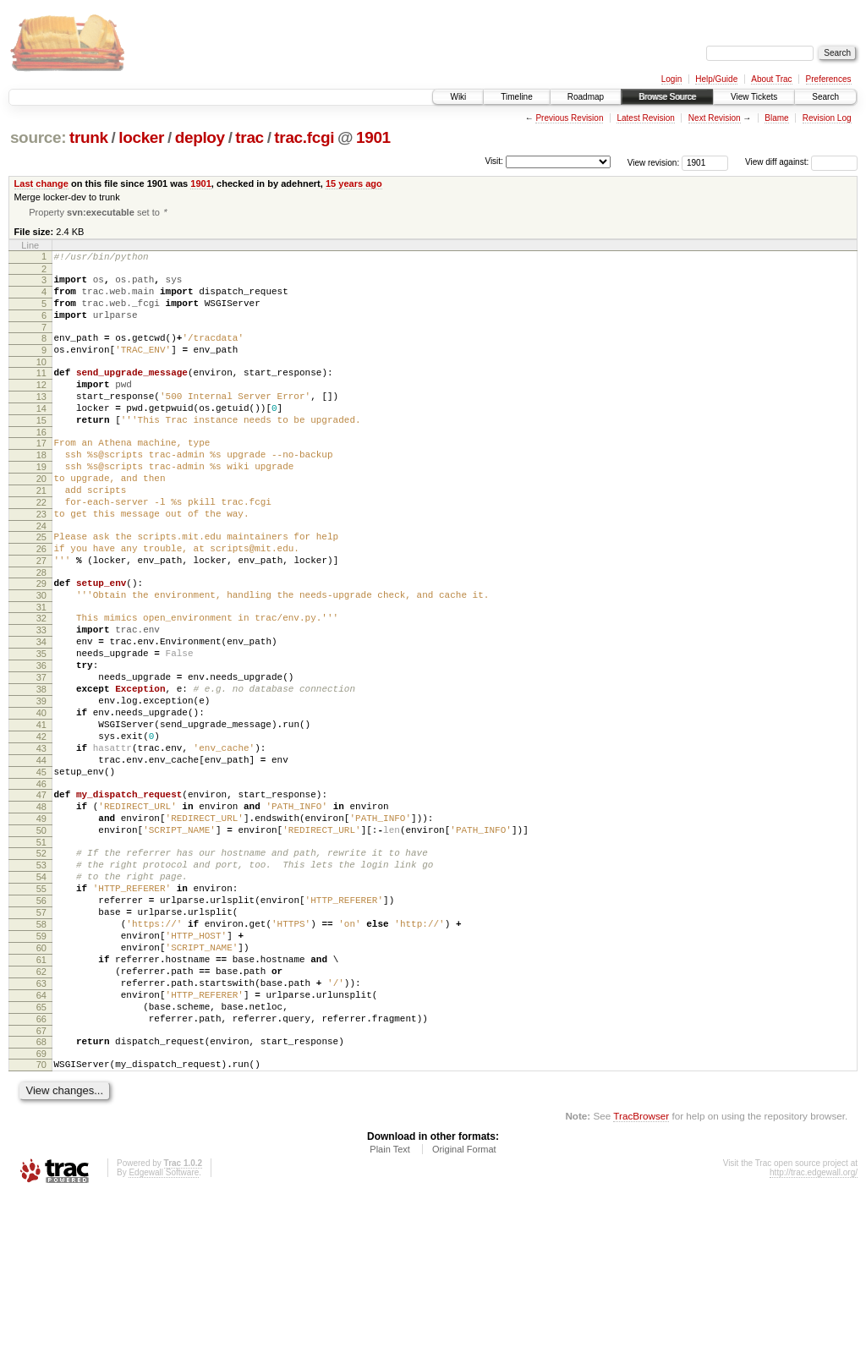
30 (41, 655)
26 (41, 601)
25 (41, 587)
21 (41, 533)
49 (41, 922)
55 (41, 1004)
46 (41, 882)
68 (41, 1188)
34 (41, 709)
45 (41, 867)
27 (41, 616)
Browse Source (667, 96)
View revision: (654, 162)
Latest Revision (645, 118)
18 (41, 490)
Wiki (458, 96)
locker (141, 137)
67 (41, 1177)
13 (41, 421)
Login (671, 79)
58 (41, 1048)
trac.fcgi (304, 137)
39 (41, 781)
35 (41, 724)
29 (41, 641)
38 (41, 767)
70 (41, 1213)
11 (41, 392)
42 (41, 824)
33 (41, 695)
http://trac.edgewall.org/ (814, 1323)
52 (41, 961)
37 (41, 752)
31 (41, 670)
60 (41, 1076)
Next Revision (714, 118)
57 (41, 1033)
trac (249, 137)
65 (41, 1148)
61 (41, 1091)
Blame (776, 118)
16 (41, 464)
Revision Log (827, 118)
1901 (373, 137)
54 (41, 990)
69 (41, 1202)
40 (41, 796)
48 (41, 907)
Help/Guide (716, 79)
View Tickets (754, 96)
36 (41, 738)
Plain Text (390, 1300)
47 (41, 893)
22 (41, 547)
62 (41, 1105)
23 (41, 561)
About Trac (771, 79)
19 (41, 504)
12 (41, 407)
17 (41, 475)
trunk (88, 137)
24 (41, 576)
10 (41, 381)
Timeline (516, 96)
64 (41, 1134)
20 (41, 518)
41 (41, 810)
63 (41, 1119)
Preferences (829, 79)
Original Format (464, 1300)
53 (41, 976)
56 (41, 1019)
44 (41, 853)
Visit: (494, 161)
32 (41, 681)
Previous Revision (569, 118)
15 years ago (354, 183)
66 (41, 1163)
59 (41, 1062)
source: (38, 137)
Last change (41, 183)
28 (41, 630)
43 (41, 839)
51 (41, 950)
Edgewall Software (164, 1323)
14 (41, 435)
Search (825, 96)
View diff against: (801, 162)
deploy (200, 137)
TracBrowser (641, 1267)
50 (41, 936)
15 (41, 450)
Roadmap (585, 96)
